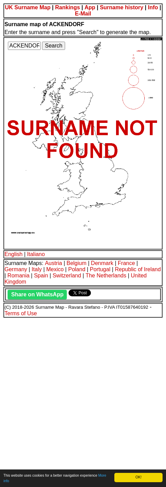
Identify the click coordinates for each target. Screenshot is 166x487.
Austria (53, 263)
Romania (19, 275)
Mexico (55, 269)
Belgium (76, 263)
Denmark (102, 263)
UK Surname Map (27, 7)
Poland (76, 269)
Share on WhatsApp (37, 294)
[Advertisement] (83, 401)
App (89, 7)
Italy (37, 269)
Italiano (36, 254)
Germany (15, 269)
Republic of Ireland (137, 269)
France (126, 263)
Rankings (67, 7)
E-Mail (83, 14)
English (13, 254)
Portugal (100, 269)
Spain (41, 275)
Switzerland (67, 275)
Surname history (121, 7)
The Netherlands (105, 275)
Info (153, 7)
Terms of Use (20, 313)
